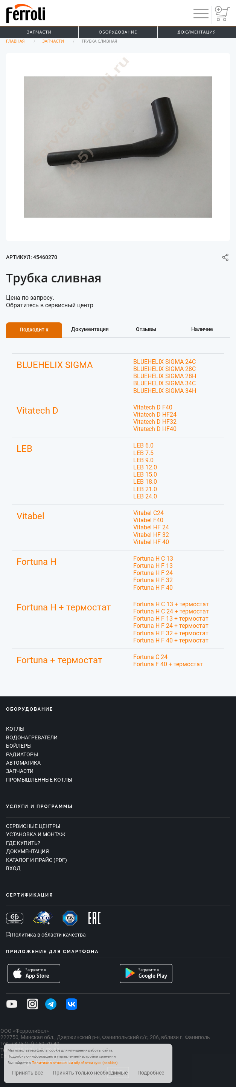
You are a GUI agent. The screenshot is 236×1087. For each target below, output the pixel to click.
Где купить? (23, 843)
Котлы (15, 729)
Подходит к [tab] (34, 330)
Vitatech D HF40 (155, 428)
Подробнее (150, 1073)
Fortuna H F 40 (153, 587)
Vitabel (30, 516)
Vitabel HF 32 (151, 534)
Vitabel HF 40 (151, 542)
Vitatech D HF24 (155, 414)
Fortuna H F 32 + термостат (171, 633)
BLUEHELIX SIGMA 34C (164, 383)
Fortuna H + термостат (64, 607)
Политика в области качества (46, 935)
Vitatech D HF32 (155, 421)
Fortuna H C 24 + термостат (171, 611)
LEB (24, 448)
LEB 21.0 (145, 489)
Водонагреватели (32, 737)
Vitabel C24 (148, 513)
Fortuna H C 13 (153, 558)
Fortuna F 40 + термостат (168, 664)
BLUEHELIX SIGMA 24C (164, 361)
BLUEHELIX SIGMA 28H (164, 376)
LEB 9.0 (143, 460)
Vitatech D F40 (152, 407)
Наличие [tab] (202, 329)
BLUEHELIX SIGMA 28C (164, 369)
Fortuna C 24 (150, 657)
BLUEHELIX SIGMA (55, 365)
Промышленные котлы (39, 780)
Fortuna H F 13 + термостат (171, 618)
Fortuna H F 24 (153, 572)
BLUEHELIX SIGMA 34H (164, 390)
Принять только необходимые (90, 1073)
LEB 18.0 (145, 481)
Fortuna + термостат (59, 660)
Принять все (27, 1073)
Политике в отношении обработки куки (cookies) (74, 1063)
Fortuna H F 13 (153, 565)
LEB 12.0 (145, 467)
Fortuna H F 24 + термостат (171, 625)
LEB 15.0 (145, 474)
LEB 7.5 (143, 453)
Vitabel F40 (148, 520)
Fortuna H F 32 (153, 580)
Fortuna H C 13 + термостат (171, 604)
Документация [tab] (90, 329)
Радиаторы (22, 754)
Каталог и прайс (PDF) (36, 860)
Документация (197, 32)
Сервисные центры (33, 826)
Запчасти (39, 32)
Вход (13, 868)
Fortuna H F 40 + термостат (171, 640)
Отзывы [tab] (146, 329)
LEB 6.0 (143, 445)
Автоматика (23, 763)
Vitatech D (37, 410)
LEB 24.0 (145, 496)
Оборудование (118, 32)
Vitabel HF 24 (151, 527)
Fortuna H (36, 562)
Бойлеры (19, 746)
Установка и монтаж (35, 834)
